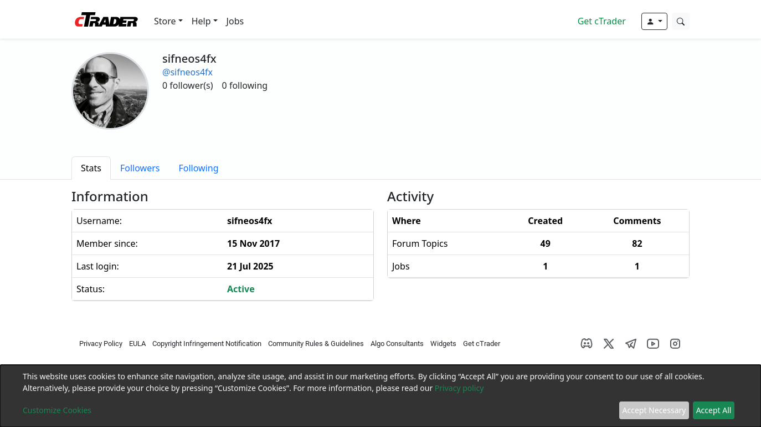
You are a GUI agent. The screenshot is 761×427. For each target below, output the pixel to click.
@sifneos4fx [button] (187, 72)
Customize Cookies (57, 410)
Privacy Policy (100, 343)
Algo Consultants (397, 343)
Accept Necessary (654, 410)
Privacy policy (459, 388)
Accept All (714, 410)
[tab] (91, 168)
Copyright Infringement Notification (206, 343)
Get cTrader (602, 21)
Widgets (443, 343)
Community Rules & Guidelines (316, 343)
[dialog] (380, 396)
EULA (137, 343)
